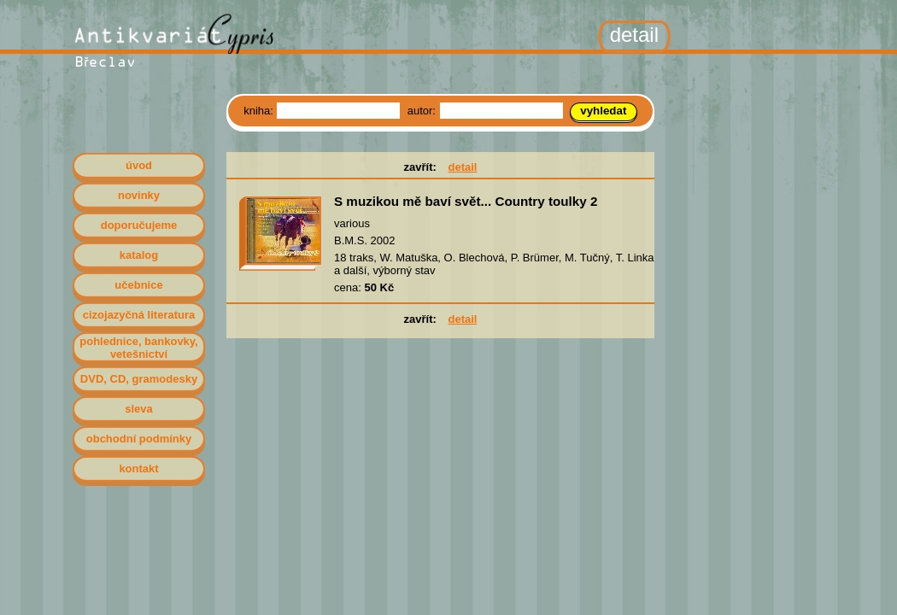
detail (462, 167)
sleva (139, 408)
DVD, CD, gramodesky (138, 378)
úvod (139, 165)
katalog (139, 255)
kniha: (259, 110)
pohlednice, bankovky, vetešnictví (138, 347)
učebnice (138, 284)
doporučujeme (139, 225)
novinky (139, 195)
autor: (423, 110)
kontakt (138, 468)
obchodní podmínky (139, 438)
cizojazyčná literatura (139, 314)
